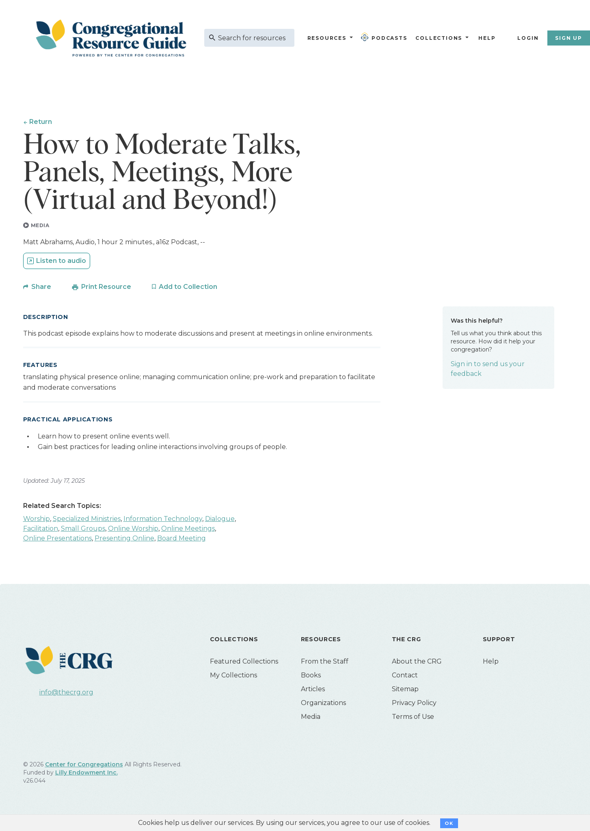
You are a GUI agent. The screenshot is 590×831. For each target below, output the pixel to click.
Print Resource (106, 288)
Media (310, 718)
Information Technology (162, 520)
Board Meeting (181, 540)
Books (311, 677)
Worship (36, 520)
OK (449, 823)
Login (527, 38)
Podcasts (385, 37)
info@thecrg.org (66, 694)
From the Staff (324, 663)
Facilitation (40, 530)
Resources (326, 38)
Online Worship (133, 530)
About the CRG (417, 663)
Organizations (323, 704)
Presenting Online (124, 540)
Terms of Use (413, 718)
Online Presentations (57, 540)
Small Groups (83, 530)
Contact (405, 677)
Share (41, 288)
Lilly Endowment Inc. (86, 774)
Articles (313, 690)
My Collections (233, 677)
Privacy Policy (414, 704)
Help (486, 38)
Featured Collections (244, 663)
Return (41, 122)
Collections (438, 38)
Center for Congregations (84, 766)
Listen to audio (61, 262)
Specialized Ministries (87, 520)
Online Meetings (188, 530)
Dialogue (220, 520)
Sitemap (405, 690)
